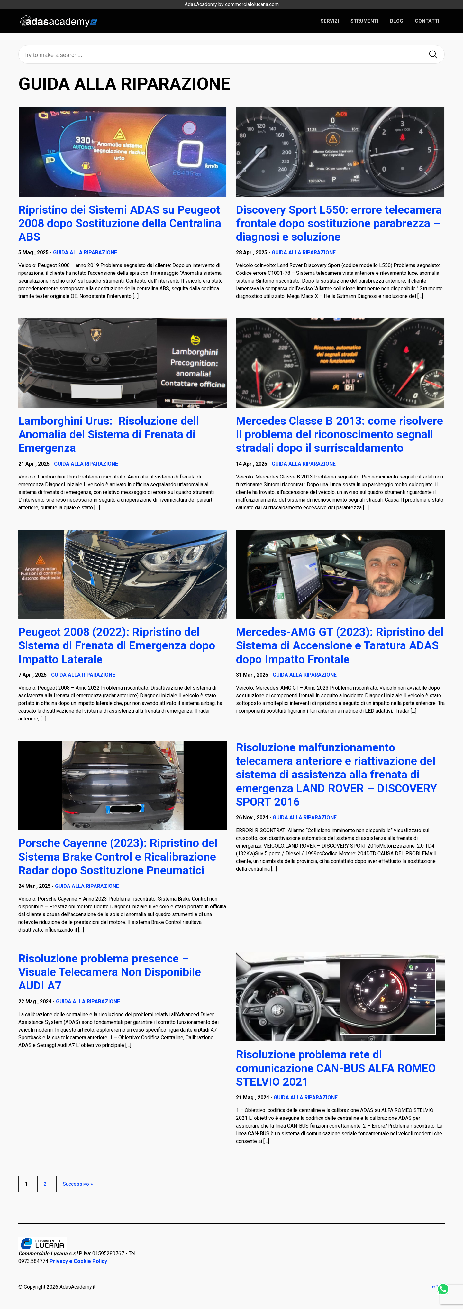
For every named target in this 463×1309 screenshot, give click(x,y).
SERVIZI (330, 21)
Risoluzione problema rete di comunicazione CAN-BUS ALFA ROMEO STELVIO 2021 (336, 1068)
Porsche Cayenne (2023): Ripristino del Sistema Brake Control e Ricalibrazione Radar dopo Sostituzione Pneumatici (117, 856)
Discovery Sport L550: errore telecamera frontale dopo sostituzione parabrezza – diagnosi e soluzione (339, 223)
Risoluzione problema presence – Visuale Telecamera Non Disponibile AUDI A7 (109, 972)
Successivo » (78, 1184)
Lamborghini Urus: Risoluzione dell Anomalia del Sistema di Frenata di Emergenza (108, 434)
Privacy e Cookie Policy (78, 1261)
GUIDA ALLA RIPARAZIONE (85, 252)
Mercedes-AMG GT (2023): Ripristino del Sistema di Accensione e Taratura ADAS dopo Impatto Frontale (339, 645)
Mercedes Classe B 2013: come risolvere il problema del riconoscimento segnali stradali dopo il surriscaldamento (339, 434)
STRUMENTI (364, 21)
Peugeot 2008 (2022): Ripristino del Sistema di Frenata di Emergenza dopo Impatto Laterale (116, 645)
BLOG (396, 21)
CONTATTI (427, 21)
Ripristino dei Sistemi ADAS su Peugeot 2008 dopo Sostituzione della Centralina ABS (119, 223)
